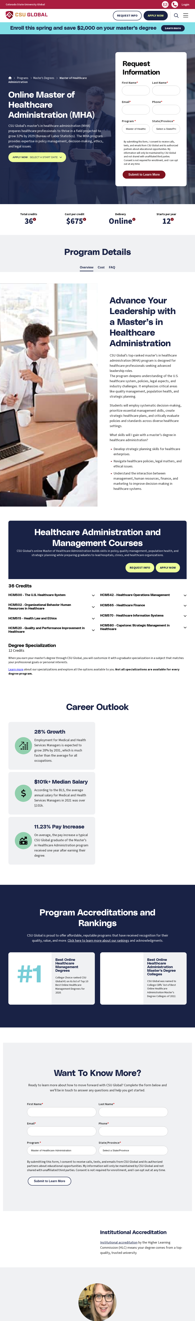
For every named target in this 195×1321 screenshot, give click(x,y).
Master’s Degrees (43, 78)
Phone (157, 102)
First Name (130, 83)
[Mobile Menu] (185, 16)
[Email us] (165, 4)
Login (185, 4)
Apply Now (156, 16)
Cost (101, 267)
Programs (22, 78)
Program (129, 121)
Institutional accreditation (118, 1242)
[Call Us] (174, 4)
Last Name (160, 83)
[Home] (10, 78)
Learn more (173, 28)
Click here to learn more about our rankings (98, 940)
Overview (86, 267)
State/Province (163, 121)
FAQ (112, 267)
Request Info (127, 16)
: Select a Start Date (37, 157)
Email (126, 102)
